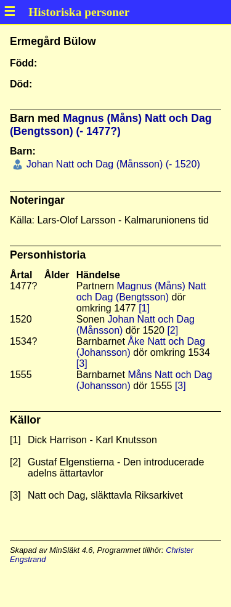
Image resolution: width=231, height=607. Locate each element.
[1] (144, 308)
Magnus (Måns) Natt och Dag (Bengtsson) (141, 291)
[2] (172, 330)
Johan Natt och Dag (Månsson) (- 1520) (111, 164)
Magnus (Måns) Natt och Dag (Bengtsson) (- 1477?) (110, 124)
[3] (81, 363)
